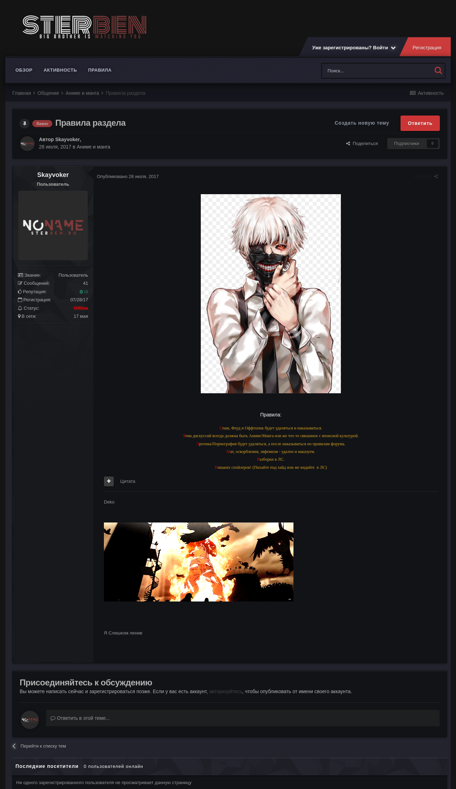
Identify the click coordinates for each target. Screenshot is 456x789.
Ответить (420, 123)
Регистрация (427, 47)
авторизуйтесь (225, 691)
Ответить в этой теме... (80, 718)
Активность (60, 70)
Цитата (128, 481)
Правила (100, 70)
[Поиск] (361, 71)
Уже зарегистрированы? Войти (354, 47)
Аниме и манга (93, 147)
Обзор (24, 70)
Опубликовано (128, 176)
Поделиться (362, 143)
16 (84, 292)
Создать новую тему (362, 123)
